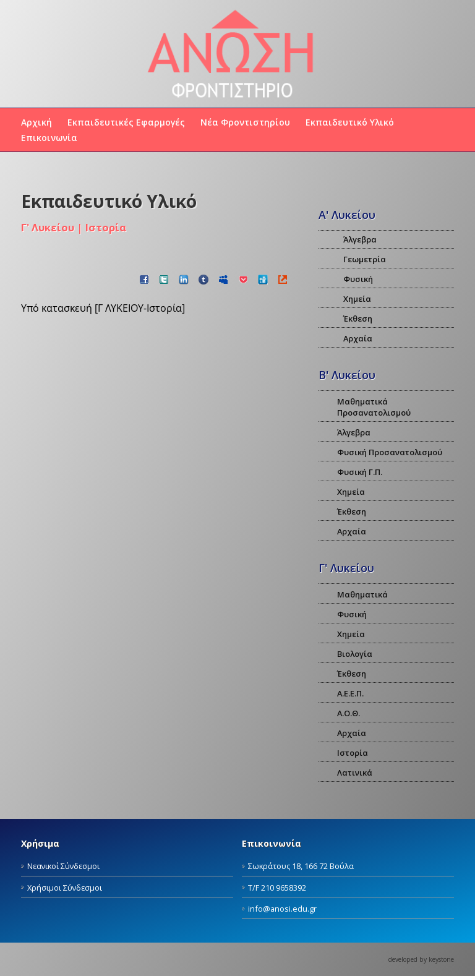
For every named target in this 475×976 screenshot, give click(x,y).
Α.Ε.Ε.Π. (350, 693)
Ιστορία (352, 752)
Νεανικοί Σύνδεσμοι (63, 865)
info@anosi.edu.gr (282, 908)
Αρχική (36, 122)
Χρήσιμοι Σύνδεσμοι (64, 887)
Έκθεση (357, 318)
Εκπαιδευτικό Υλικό (350, 122)
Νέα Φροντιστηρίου (245, 122)
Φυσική (358, 279)
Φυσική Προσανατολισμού (389, 452)
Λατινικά (354, 772)
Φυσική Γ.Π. (359, 471)
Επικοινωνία (49, 137)
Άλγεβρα (360, 239)
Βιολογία (354, 653)
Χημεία (357, 298)
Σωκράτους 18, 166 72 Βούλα (301, 865)
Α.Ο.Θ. (348, 713)
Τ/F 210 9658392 (277, 887)
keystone (441, 959)
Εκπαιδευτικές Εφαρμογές (126, 122)
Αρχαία (357, 338)
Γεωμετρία (364, 259)
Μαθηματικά (362, 594)
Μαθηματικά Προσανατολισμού (374, 407)
